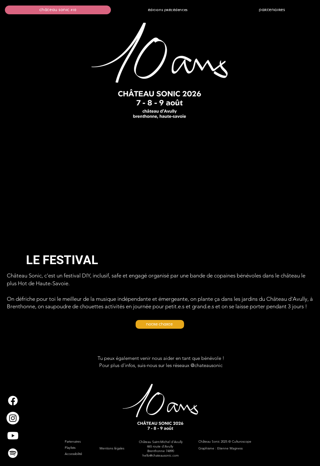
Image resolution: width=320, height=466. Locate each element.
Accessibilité (73, 454)
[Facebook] (13, 400)
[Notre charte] (160, 324)
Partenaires (73, 441)
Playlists (70, 448)
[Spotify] (13, 453)
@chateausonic (206, 365)
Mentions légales (112, 448)
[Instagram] (13, 418)
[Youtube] (13, 435)
